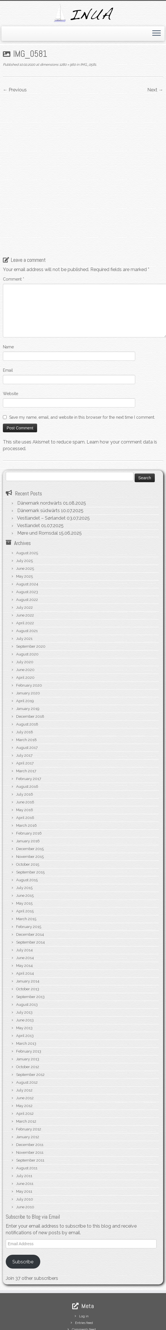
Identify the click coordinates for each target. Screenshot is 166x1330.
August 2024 (27, 544)
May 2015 (24, 863)
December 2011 (29, 1104)
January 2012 (27, 1097)
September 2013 (30, 957)
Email (8, 330)
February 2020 (29, 645)
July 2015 (24, 848)
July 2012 (24, 1050)
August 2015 (27, 840)
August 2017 (27, 707)
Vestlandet (28, 485)
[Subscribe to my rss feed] (10, 1315)
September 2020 (30, 606)
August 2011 (26, 1128)
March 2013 (26, 1003)
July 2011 (24, 1136)
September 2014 (30, 902)
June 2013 (25, 980)
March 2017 (26, 731)
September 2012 (30, 1034)
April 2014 (25, 933)
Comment (13, 238)
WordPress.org (84, 1296)
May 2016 (24, 770)
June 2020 (25, 630)
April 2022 (25, 583)
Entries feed (84, 1283)
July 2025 (24, 521)
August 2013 (27, 964)
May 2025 (24, 536)
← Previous (15, 90)
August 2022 (27, 559)
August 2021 (27, 591)
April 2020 (25, 637)
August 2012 (27, 1042)
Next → (155, 90)
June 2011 (24, 1143)
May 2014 (24, 925)
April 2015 (25, 871)
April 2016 (25, 777)
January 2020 (28, 653)
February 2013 (28, 1011)
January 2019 (27, 668)
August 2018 (27, 684)
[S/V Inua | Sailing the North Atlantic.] (83, 13)
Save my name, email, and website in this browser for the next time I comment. (82, 377)
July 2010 (24, 1159)
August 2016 (27, 746)
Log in (84, 1276)
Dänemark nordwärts (39, 463)
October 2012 (27, 1027)
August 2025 (27, 513)
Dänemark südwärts (38, 470)
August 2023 (27, 552)
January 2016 (28, 801)
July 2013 (24, 972)
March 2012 (26, 1081)
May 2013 (24, 988)
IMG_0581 (87, 65)
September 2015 (30, 832)
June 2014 (25, 918)
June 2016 (25, 762)
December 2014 (30, 894)
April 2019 (25, 661)
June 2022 (25, 575)
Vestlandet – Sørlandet (41, 478)
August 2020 (27, 614)
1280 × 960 (67, 65)
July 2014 (24, 910)
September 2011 (30, 1120)
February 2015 (28, 886)
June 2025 (25, 528)
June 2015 (25, 855)
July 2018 (24, 692)
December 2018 (30, 676)
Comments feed (84, 1289)
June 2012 (25, 1058)
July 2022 (24, 567)
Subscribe (22, 1221)
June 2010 (25, 1167)
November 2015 (30, 816)
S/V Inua (48, 1324)
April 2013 (25, 995)
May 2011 (24, 1151)
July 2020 (24, 622)
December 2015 (30, 809)
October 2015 (27, 824)
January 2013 (27, 1019)
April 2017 (25, 723)
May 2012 (24, 1066)
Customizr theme (123, 1324)
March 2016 (26, 785)
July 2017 (24, 715)
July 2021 (24, 598)
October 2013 (27, 949)
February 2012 (28, 1089)
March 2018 (26, 700)
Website (10, 353)
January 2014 (27, 941)
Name (8, 306)
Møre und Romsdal (37, 493)
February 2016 (29, 793)
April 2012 (25, 1073)
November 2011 (29, 1112)
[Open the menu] (156, 33)
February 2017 (28, 739)
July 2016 (24, 754)
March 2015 (26, 879)
